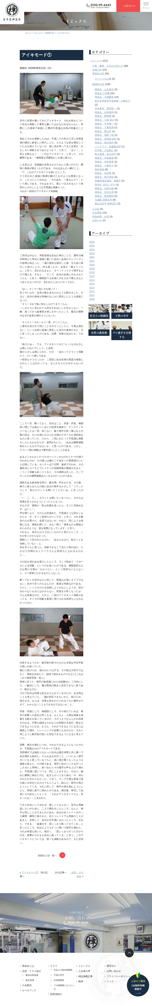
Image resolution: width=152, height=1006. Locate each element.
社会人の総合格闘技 (59, 915)
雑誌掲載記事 (85, 921)
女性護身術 (55, 925)
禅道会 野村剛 (111, 116)
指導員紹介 (52, 935)
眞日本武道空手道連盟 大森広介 (120, 101)
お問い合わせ (76, 877)
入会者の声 (84, 916)
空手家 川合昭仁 (112, 150)
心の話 (104, 209)
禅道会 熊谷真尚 (112, 142)
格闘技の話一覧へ (47, 804)
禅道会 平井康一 (112, 124)
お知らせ (105, 220)
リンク (114, 926)
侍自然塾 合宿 (108, 216)
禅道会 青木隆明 (112, 196)
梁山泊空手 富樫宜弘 (114, 203)
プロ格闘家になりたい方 (61, 930)
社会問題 (105, 212)
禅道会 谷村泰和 (112, 112)
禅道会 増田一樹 (112, 135)
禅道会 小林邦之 (112, 165)
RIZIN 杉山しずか (113, 184)
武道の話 (105, 70)
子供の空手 (55, 920)
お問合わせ (129, 6)
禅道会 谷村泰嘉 (112, 161)
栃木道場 (22, 925)
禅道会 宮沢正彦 (112, 192)
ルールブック (21, 935)
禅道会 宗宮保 (111, 173)
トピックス (104, 60)
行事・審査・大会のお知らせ (115, 66)
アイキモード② (22, 821)
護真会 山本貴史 (112, 89)
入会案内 (18, 930)
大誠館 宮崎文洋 (111, 200)
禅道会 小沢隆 (110, 93)
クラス (49, 911)
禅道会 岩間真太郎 (113, 139)
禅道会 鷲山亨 (111, 131)
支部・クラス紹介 (23, 916)
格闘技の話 (106, 84)
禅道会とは (20, 911)
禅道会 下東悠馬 (112, 127)
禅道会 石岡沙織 (112, 188)
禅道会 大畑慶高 (112, 97)
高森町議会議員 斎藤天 (116, 181)
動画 (80, 926)
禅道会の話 (106, 73)
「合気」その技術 (79, 821)
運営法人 (115, 911)
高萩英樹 (107, 169)
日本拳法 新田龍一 (113, 108)
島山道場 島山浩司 (113, 154)
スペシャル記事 (111, 79)
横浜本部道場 (24, 920)
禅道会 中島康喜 (112, 158)
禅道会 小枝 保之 (112, 120)
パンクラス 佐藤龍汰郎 (116, 146)
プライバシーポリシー (122, 921)
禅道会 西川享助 (112, 177)
